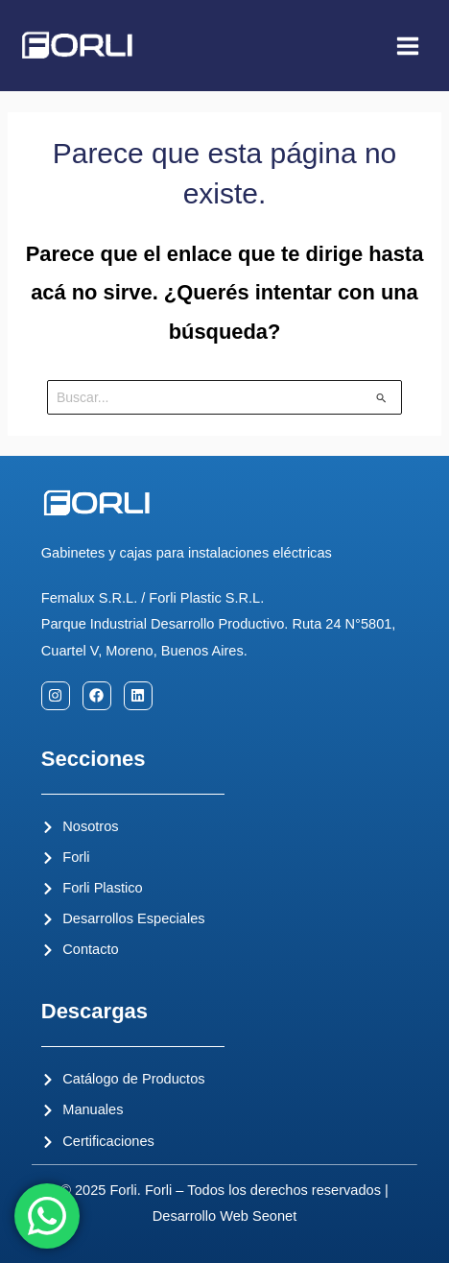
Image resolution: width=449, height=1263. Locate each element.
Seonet (274, 1216)
